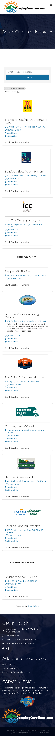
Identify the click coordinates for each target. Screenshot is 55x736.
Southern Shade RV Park (21, 577)
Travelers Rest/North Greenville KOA (26, 121)
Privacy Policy (8, 664)
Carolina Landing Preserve (22, 526)
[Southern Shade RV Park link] (22, 562)
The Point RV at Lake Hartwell (25, 377)
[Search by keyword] (27, 72)
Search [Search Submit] (27, 77)
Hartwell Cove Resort (19, 477)
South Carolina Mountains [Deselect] (14, 88)
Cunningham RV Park (20, 426)
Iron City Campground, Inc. (23, 220)
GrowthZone (33, 606)
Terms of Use (8, 668)
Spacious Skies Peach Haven (24, 171)
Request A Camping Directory (16, 672)
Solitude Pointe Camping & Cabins (23, 316)
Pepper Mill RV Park (18, 271)
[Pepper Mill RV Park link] (26, 257)
